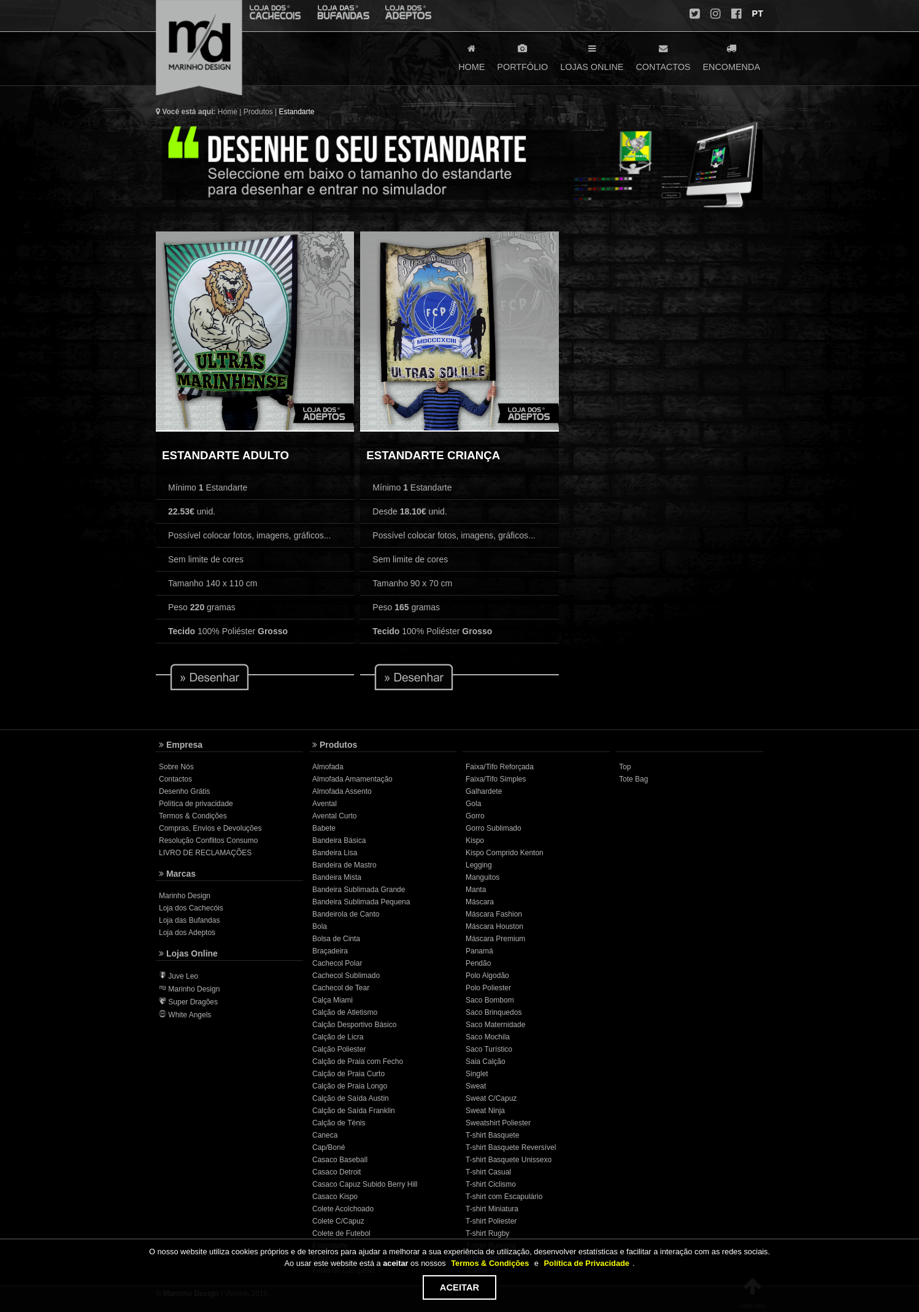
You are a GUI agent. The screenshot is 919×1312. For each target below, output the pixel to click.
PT (756, 13)
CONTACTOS (663, 56)
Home (227, 111)
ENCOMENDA (731, 56)
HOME (471, 56)
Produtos (258, 111)
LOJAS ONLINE (591, 56)
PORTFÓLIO (522, 56)
